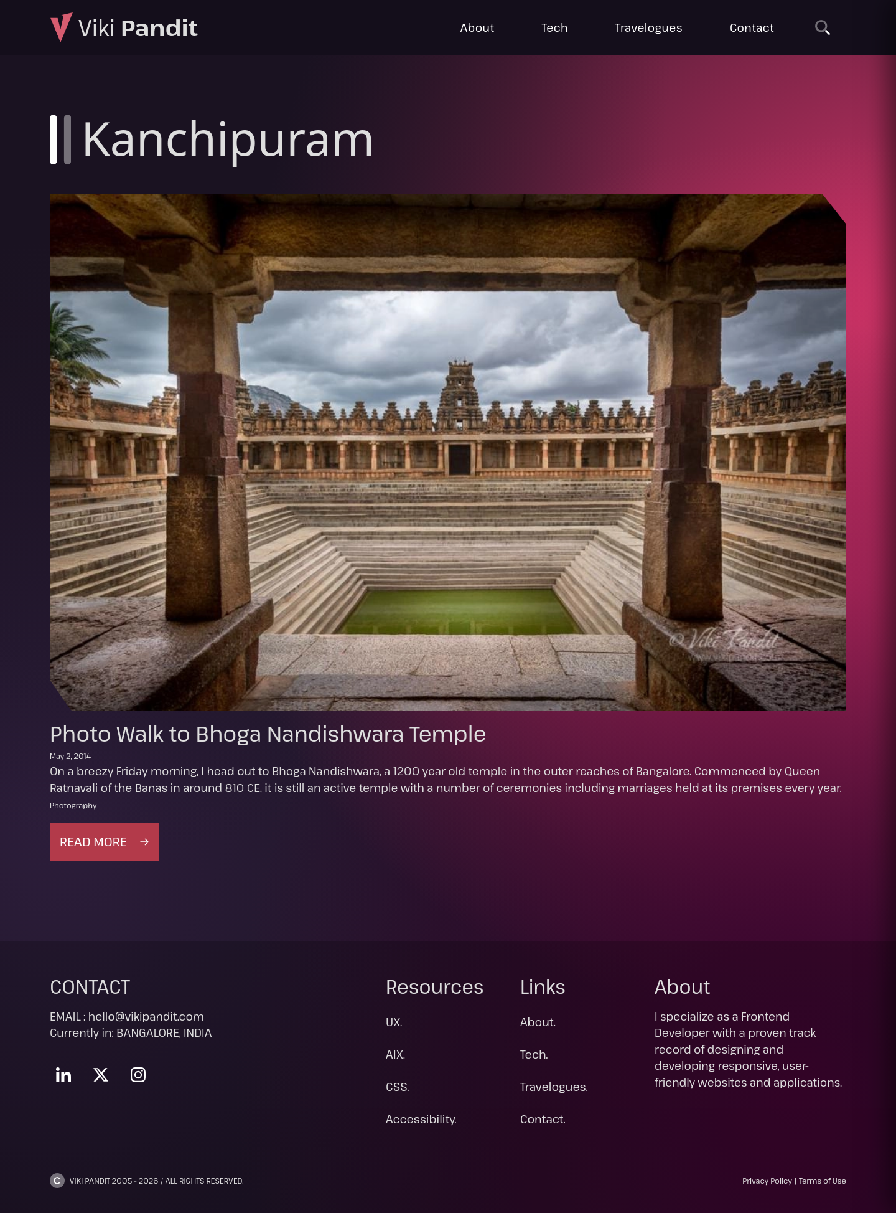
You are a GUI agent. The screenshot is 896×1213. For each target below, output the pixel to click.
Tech (554, 27)
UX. (394, 1021)
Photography (73, 805)
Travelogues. (554, 1086)
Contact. (543, 1119)
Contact (752, 27)
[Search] (822, 27)
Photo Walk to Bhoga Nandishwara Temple (268, 733)
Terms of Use (822, 1181)
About (477, 27)
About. (538, 1021)
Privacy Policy (767, 1181)
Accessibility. (421, 1119)
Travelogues (649, 27)
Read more (109, 846)
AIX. (395, 1054)
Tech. (534, 1054)
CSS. (397, 1086)
